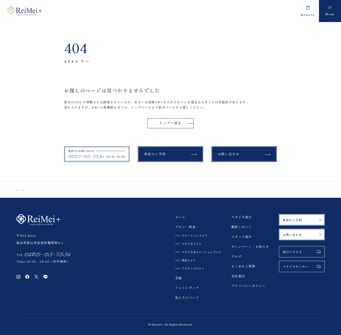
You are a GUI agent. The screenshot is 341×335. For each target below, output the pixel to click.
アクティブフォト (193, 268)
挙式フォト (189, 260)
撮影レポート (241, 227)
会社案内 (238, 276)
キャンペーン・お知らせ (250, 246)
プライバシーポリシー (248, 286)
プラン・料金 (185, 227)
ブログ (236, 256)
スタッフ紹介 (241, 236)
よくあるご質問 (243, 266)
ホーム (20, 190)
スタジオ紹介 (241, 217)
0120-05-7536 (47, 254)
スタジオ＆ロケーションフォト (201, 252)
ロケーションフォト (194, 235)
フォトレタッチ (187, 287)
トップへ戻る (170, 122)
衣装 (178, 278)
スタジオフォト (192, 244)
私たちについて (187, 297)
